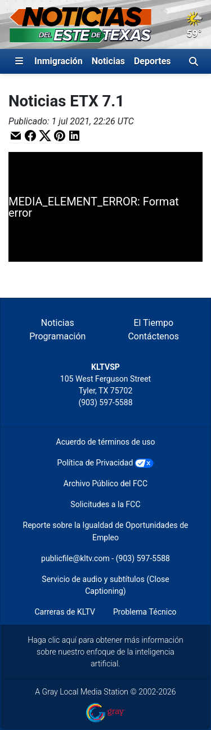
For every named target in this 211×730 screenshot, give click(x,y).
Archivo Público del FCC (105, 483)
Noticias (108, 61)
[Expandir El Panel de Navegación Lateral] (19, 61)
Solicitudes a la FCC (105, 504)
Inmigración (58, 61)
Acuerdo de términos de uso (105, 441)
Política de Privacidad (95, 462)
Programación (57, 336)
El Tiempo (153, 322)
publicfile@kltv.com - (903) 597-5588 (105, 558)
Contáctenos (153, 336)
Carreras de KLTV (64, 611)
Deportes (152, 61)
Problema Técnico (145, 611)
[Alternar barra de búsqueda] (194, 61)
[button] (15, 136)
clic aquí (62, 639)
